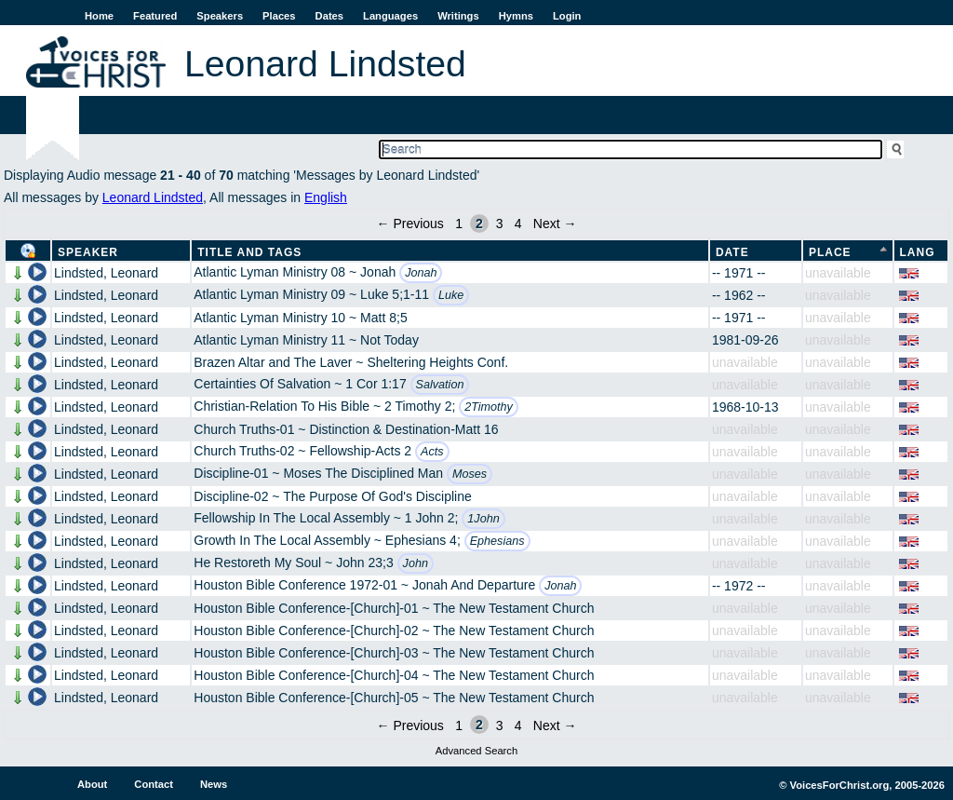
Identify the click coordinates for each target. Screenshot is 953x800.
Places (278, 15)
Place (830, 252)
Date (732, 252)
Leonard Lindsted (152, 197)
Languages (390, 15)
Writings (458, 15)
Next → (555, 223)
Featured (155, 15)
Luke (450, 295)
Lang (917, 252)
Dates (329, 15)
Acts (432, 451)
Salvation (440, 384)
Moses (469, 474)
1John (483, 518)
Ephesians (497, 541)
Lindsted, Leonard (106, 272)
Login (567, 15)
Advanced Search (476, 750)
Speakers (219, 15)
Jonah (420, 272)
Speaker (88, 252)
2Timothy (488, 407)
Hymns (516, 15)
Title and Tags (249, 252)
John (415, 563)
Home (99, 15)
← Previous (410, 223)
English (325, 197)
